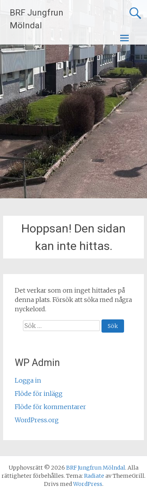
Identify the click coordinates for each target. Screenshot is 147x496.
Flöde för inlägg (39, 393)
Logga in (28, 380)
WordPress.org (37, 420)
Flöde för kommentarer (50, 407)
